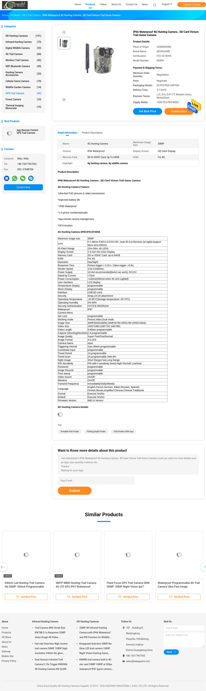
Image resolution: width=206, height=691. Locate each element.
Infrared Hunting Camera (23, 42)
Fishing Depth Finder (96, 431)
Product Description (92, 132)
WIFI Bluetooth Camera (23, 66)
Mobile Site (8, 656)
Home (5, 627)
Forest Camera (23, 99)
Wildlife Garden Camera (23, 87)
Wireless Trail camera (23, 60)
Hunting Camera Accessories (23, 73)
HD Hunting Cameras (23, 36)
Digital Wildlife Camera (23, 48)
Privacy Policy (9, 661)
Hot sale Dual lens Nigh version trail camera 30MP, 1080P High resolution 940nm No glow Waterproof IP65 (51, 649)
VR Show (6, 637)
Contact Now (23, 187)
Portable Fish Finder (70, 431)
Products (6, 632)
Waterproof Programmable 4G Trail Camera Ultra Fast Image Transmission (179, 586)
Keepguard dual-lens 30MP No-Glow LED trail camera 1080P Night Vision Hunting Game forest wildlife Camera (95, 649)
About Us (6, 642)
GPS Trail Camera (23, 93)
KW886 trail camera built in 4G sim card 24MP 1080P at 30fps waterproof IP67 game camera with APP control (95, 664)
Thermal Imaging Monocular (23, 107)
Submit (74, 491)
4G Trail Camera (23, 54)
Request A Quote (191, 4)
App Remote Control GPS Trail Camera (27, 131)
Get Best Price (147, 111)
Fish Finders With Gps (123, 431)
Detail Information (67, 132)
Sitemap (6, 651)
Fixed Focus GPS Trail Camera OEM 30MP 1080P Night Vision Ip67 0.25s (128, 586)
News (5, 646)
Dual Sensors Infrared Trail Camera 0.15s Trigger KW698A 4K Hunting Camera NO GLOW (51, 664)
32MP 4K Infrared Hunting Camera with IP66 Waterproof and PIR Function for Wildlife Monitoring (95, 633)
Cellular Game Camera (23, 81)
